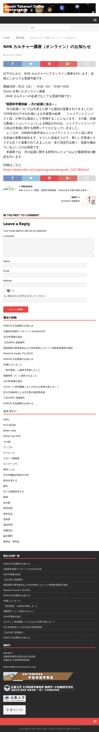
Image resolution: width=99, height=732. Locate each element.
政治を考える (10, 480)
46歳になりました (12, 364)
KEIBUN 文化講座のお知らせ (18, 325)
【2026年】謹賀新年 (14, 342)
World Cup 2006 (11, 436)
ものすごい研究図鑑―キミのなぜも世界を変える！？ (31, 386)
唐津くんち (9, 469)
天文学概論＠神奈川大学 (16, 474)
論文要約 (8, 535)
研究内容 (8, 508)
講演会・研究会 (11, 541)
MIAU (6, 419)
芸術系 (6, 519)
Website (7, 280)
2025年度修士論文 (13, 336)
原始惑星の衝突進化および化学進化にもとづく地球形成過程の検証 (38, 347)
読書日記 (8, 530)
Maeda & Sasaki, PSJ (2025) (18, 353)
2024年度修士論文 (13, 381)
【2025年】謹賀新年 (14, 397)
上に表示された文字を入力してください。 (25, 295)
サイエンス (9, 452)
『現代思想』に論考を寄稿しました (21, 369)
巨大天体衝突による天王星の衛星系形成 (24, 392)
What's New (9, 430)
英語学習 (8, 524)
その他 (6, 441)
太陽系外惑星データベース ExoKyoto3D (24, 331)
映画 (5, 497)
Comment (8, 236)
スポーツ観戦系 (11, 458)
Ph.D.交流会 (9, 424)
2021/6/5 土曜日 (14, 54)
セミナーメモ (10, 463)
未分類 (6, 502)
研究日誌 (8, 513)
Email (6, 270)
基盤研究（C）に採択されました (20, 375)
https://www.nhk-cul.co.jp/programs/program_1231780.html (46, 170)
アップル (8, 447)
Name (6, 261)
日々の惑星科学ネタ (13, 491)
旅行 (5, 486)
